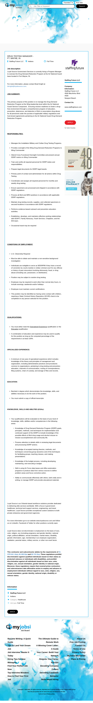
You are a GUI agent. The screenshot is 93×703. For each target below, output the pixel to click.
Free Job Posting (77, 642)
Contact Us (80, 645)
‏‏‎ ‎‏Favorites (68, 3)
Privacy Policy (79, 652)
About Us (81, 639)
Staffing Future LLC (72, 80)
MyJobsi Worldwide (76, 656)
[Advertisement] (46, 25)
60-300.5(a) (23, 554)
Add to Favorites (71, 128)
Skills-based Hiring (50, 679)
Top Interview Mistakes (18, 673)
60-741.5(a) (35, 554)
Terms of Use (79, 649)
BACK (12, 612)
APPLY (70, 123)
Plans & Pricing (78, 659)
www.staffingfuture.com (73, 107)
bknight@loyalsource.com (16, 86)
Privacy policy (51, 694)
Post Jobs (79, 2)
